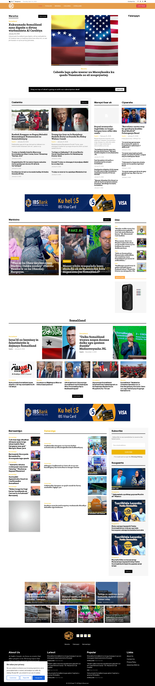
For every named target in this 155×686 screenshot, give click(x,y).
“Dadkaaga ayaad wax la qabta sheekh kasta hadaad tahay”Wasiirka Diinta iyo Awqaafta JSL (125, 268)
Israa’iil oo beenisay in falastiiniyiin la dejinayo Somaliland (23, 342)
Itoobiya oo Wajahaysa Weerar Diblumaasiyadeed (49, 383)
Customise (13, 678)
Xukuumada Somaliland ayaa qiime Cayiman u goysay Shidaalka (63, 674)
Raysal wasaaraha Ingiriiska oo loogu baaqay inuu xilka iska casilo (105, 129)
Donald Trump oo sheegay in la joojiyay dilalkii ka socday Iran (70, 163)
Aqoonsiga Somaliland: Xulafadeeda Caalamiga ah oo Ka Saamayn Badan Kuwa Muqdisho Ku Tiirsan (104, 385)
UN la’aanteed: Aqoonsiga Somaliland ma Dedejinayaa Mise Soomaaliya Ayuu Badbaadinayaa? (76, 385)
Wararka (84, 69)
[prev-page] (82, 79)
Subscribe (128, 452)
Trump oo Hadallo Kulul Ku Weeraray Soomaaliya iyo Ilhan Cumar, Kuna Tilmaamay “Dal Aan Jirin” (29, 154)
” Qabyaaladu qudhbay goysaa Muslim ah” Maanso (128, 495)
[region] (25, 671)
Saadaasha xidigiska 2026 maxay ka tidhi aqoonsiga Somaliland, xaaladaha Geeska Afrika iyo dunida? (106, 172)
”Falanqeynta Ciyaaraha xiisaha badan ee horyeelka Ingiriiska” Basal (133, 163)
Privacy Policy (136, 457)
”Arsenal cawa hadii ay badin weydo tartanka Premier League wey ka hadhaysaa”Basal (134, 154)
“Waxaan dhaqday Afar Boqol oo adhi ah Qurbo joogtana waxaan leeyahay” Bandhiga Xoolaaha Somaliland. (106, 182)
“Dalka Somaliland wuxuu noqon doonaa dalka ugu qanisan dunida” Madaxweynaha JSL (94, 342)
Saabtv (14, 142)
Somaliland (13, 21)
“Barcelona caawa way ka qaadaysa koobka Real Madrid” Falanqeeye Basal (133, 129)
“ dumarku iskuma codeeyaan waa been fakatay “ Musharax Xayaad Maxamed (18, 467)
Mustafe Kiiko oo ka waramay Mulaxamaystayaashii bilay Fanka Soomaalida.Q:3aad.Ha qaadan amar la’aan (127, 563)
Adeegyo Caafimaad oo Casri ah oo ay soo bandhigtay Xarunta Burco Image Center (61, 466)
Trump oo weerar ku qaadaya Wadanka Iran (69, 172)
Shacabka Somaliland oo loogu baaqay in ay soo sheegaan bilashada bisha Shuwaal (64, 657)
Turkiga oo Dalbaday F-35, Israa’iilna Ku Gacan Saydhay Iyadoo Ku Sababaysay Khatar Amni (67, 154)
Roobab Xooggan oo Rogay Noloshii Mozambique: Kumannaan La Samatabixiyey (29, 136)
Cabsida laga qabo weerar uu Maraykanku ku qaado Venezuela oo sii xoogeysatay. (83, 73)
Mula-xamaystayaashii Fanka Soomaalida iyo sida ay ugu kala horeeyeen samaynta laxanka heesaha (128, 528)
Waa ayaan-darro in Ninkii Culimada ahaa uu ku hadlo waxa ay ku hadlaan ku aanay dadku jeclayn (125, 244)
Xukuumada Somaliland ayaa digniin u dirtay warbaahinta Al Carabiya (25, 27)
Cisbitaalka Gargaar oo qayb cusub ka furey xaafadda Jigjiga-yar (62, 486)
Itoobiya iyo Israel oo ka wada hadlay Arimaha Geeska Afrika (30, 173)
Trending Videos (31, 591)
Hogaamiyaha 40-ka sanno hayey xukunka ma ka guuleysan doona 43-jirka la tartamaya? (29, 164)
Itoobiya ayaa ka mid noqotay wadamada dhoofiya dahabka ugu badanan (65, 506)
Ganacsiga (47, 443)
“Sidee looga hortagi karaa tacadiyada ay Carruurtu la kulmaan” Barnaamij (18, 492)
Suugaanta (115, 492)
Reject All (26, 678)
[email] (128, 445)
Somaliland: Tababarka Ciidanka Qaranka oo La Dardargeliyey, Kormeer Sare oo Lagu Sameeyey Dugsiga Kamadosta (132, 386)
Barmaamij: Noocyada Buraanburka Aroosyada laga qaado (19, 456)
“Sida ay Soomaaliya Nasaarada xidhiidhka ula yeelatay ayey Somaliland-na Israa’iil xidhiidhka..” (124, 256)
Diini (116, 226)
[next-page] (86, 79)
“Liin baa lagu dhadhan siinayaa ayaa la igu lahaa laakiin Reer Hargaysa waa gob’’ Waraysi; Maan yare (19, 444)
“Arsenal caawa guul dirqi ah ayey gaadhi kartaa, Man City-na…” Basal (134, 173)
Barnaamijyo (13, 437)
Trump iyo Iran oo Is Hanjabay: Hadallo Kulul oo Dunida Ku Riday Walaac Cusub (69, 136)
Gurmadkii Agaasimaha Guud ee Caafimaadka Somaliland (18, 480)
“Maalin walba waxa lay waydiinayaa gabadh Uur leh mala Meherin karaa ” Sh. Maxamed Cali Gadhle (125, 232)
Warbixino (15, 258)
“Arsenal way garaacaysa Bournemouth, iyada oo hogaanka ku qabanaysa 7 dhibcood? (131, 144)
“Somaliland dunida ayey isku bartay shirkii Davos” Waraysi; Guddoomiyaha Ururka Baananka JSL (106, 152)
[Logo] (11, 5)
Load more (77, 396)
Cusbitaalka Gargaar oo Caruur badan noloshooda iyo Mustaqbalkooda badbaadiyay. (63, 447)
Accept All (38, 678)
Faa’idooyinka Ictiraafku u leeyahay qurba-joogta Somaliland (103, 162)
